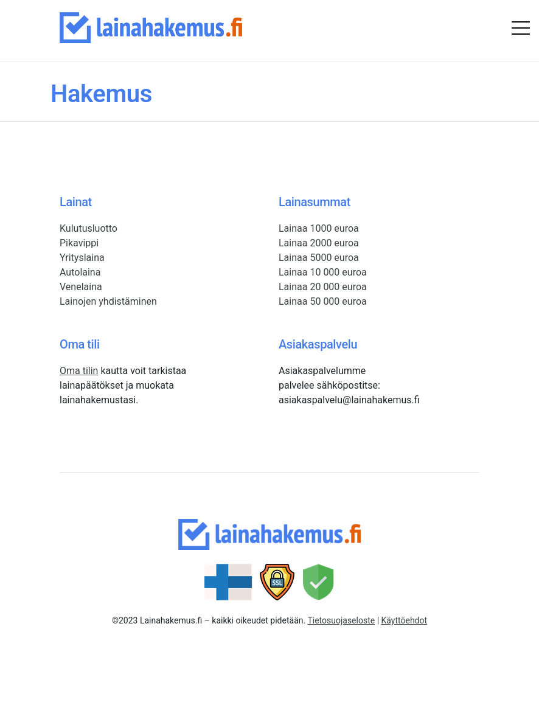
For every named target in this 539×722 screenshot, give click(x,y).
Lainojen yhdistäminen (108, 301)
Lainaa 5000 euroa (319, 257)
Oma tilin (79, 371)
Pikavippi (79, 243)
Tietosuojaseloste (341, 620)
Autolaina (80, 272)
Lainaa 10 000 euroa (323, 272)
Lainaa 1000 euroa (319, 228)
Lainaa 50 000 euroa (323, 301)
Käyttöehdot (404, 620)
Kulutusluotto (88, 228)
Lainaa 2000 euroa (319, 243)
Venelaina (81, 287)
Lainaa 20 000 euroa (323, 287)
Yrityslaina (82, 257)
